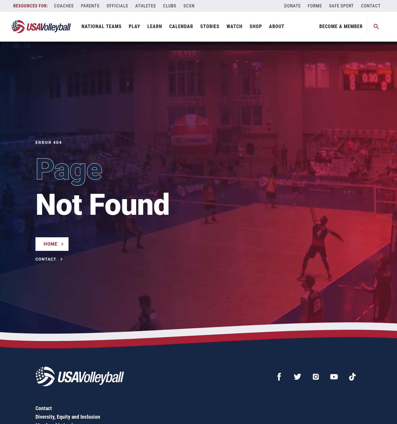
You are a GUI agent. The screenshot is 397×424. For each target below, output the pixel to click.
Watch (235, 26)
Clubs (169, 6)
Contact (371, 6)
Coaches (64, 6)
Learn (154, 26)
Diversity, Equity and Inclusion (67, 417)
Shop (256, 26)
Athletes (145, 6)
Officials (117, 6)
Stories (209, 26)
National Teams (102, 26)
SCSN (189, 6)
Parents (90, 6)
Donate (292, 6)
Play (134, 26)
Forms (315, 6)
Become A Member (341, 26)
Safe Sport (341, 6)
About (276, 26)
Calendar (181, 26)
